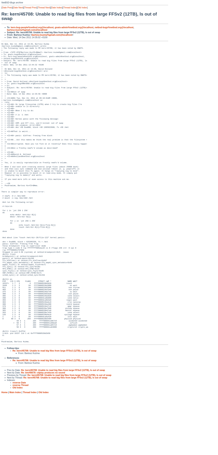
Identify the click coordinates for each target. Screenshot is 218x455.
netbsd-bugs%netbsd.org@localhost (114, 27)
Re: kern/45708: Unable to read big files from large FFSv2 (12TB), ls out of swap (54, 410)
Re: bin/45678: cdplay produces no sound (43, 432)
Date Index (56, 7)
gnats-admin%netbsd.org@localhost (74, 27)
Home (4, 452)
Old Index (82, 7)
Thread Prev (30, 7)
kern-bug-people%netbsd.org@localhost (32, 27)
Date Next (18, 7)
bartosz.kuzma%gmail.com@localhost (27, 30)
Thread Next (44, 7)
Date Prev (7, 7)
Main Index (15, 452)
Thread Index (69, 7)
